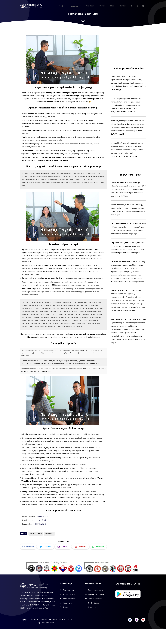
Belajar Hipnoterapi (96, 594)
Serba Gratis (93, 603)
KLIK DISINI (43, 514)
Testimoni (67, 603)
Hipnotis (49, 534)
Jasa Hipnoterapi (95, 590)
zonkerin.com (48, 623)
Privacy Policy (69, 594)
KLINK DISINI (41, 518)
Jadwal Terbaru (95, 599)
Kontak (66, 607)
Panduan (92, 607)
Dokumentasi (69, 598)
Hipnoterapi (36, 534)
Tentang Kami (69, 590)
